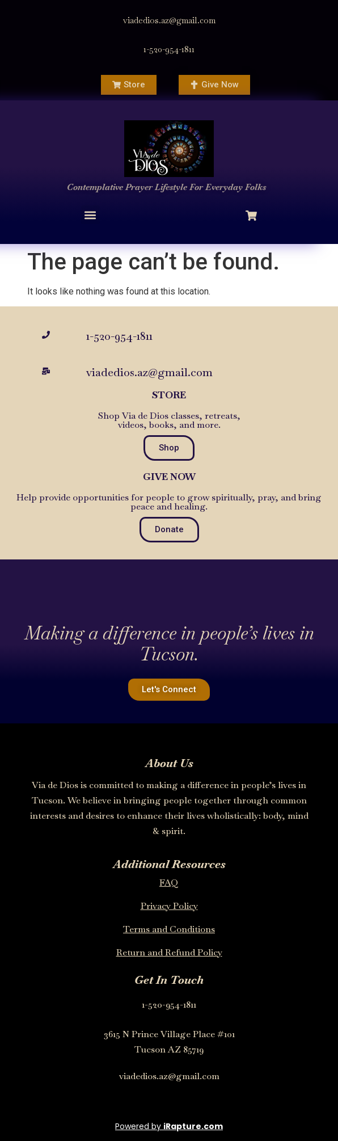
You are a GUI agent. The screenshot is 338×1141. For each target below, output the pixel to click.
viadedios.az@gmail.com (169, 20)
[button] (90, 214)
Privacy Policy (169, 906)
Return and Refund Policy (169, 952)
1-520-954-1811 (169, 49)
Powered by (169, 1126)
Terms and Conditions (169, 929)
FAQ (169, 883)
